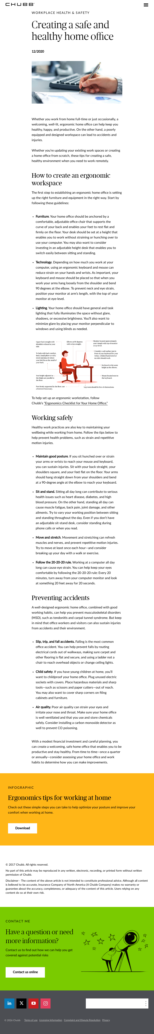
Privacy (106, 1020)
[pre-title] (61, 12)
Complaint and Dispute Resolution (82, 1020)
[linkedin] (9, 1003)
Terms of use (30, 1020)
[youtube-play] (33, 1003)
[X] (21, 1003)
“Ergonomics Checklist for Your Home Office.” (76, 403)
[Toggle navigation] (146, 5)
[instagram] (46, 1003)
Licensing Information (50, 1020)
